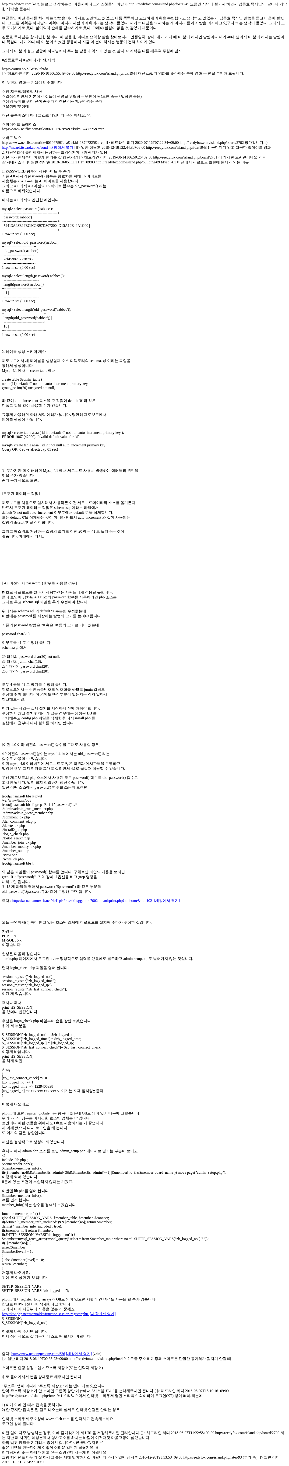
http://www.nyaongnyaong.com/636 (38, 1354)
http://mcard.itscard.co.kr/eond (25, 147)
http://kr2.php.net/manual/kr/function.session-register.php (45, 1314)
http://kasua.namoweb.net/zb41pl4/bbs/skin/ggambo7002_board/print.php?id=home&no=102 (82, 901)
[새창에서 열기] (62, 147)
